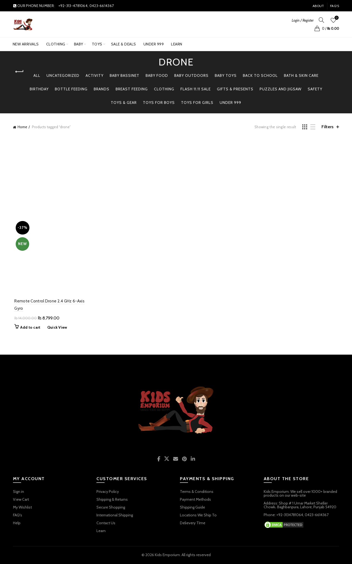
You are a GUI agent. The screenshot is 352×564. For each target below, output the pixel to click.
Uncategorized (62, 75)
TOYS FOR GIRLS (197, 102)
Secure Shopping (110, 508)
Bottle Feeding (71, 89)
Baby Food (157, 75)
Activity (94, 75)
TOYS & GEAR (124, 102)
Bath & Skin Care (301, 75)
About (318, 6)
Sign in (18, 492)
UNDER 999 (155, 42)
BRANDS (101, 89)
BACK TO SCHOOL (260, 75)
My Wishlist (22, 508)
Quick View (56, 328)
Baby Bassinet (124, 75)
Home (22, 127)
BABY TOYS (226, 75)
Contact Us (105, 523)
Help (17, 523)
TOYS (97, 44)
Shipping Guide (192, 508)
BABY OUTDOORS (191, 75)
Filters (327, 126)
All (36, 75)
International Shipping (114, 515)
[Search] (321, 20)
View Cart (21, 500)
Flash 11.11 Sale (195, 89)
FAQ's (17, 515)
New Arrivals (26, 44)
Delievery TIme (192, 523)
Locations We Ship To (198, 515)
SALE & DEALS (123, 44)
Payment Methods (195, 500)
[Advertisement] (176, 177)
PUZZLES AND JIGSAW (280, 89)
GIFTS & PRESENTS (235, 89)
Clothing (55, 44)
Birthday (39, 89)
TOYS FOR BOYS (159, 102)
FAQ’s (334, 6)
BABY (78, 44)
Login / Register (303, 20)
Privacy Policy (107, 492)
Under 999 (230, 102)
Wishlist (336, 18)
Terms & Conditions (196, 492)
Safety (315, 89)
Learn (176, 44)
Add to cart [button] (29, 328)
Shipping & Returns (112, 500)
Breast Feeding (132, 89)
